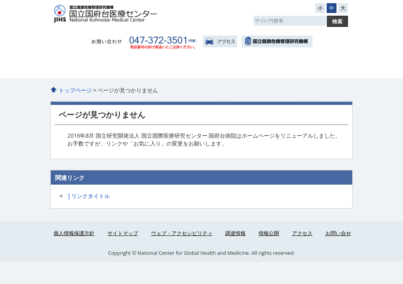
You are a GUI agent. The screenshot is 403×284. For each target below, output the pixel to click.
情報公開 (269, 233)
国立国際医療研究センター (277, 41)
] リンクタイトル (89, 196)
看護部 (244, 67)
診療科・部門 (201, 67)
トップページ (75, 90)
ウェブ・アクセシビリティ (182, 233)
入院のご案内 (158, 67)
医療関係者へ (287, 67)
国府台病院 (131, 13)
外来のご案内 (115, 67)
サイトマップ (122, 233)
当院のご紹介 (72, 67)
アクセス (220, 41)
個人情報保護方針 (74, 233)
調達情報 (235, 233)
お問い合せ (338, 233)
